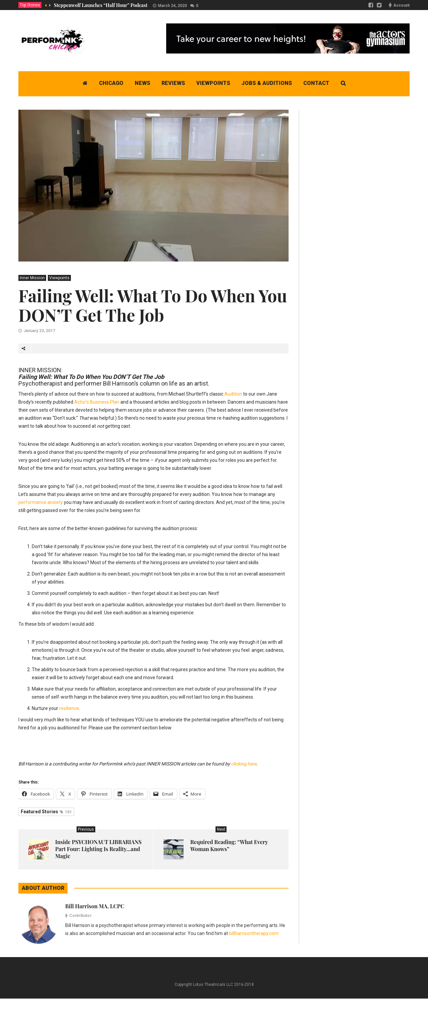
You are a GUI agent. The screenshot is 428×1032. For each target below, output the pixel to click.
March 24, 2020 (172, 5)
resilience (69, 708)
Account (401, 5)
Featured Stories (46, 811)
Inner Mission (32, 278)
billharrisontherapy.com (254, 933)
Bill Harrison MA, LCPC (94, 906)
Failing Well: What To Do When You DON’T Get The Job (152, 305)
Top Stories (30, 5)
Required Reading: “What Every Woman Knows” (229, 845)
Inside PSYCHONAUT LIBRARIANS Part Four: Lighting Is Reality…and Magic (98, 848)
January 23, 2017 (39, 330)
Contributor (80, 915)
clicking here (243, 763)
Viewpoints (59, 278)
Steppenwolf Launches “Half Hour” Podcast (100, 5)
